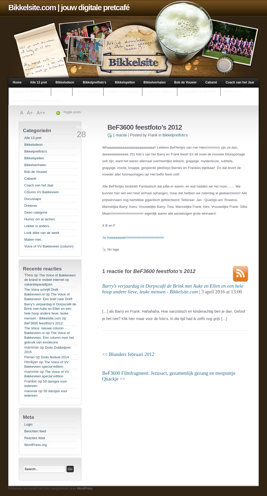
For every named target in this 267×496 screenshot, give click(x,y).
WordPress (84, 488)
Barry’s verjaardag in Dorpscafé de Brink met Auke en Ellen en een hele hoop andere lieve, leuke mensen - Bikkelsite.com (50, 311)
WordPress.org (35, 445)
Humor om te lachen (123, 91)
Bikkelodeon (65, 82)
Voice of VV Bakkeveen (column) (37, 100)
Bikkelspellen (125, 82)
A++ (41, 113)
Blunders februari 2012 (131, 354)
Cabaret (211, 82)
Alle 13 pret (38, 82)
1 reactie (120, 135)
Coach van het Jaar (240, 82)
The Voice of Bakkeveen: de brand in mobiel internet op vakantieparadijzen (50, 279)
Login (28, 424)
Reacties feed (34, 438)
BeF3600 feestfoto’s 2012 (43, 323)
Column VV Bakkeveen (30, 91)
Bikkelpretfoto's (94, 82)
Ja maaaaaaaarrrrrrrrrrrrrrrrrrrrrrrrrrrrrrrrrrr (133, 237)
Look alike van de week (198, 91)
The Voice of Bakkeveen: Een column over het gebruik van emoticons (49, 337)
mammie (30, 391)
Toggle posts (72, 112)
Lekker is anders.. (160, 91)
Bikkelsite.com (32, 7)
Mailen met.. (234, 91)
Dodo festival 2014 (55, 357)
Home (17, 82)
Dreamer (61, 91)
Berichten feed (35, 431)
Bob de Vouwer (185, 82)
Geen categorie (88, 91)
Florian (29, 357)
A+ (30, 113)
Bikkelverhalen (154, 82)
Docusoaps (32, 199)
